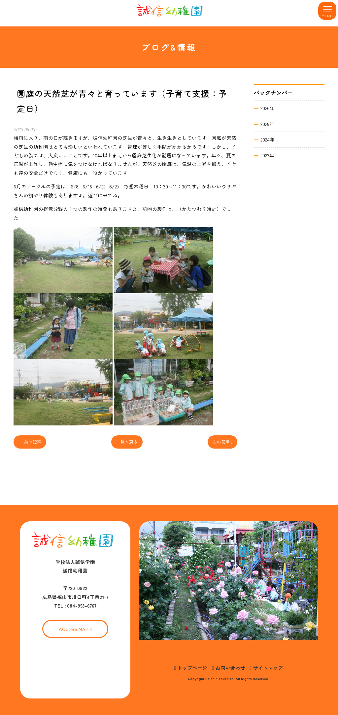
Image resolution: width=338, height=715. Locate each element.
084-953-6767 (81, 605)
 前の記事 (29, 442)
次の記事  (223, 442)
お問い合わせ (230, 667)
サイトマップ (268, 667)
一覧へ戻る (127, 442)
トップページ (192, 667)
